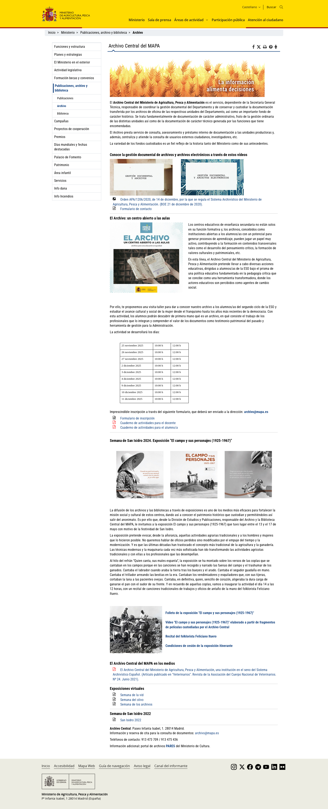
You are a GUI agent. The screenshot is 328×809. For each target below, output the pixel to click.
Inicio (51, 33)
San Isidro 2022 (130, 720)
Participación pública (228, 20)
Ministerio (137, 20)
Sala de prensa (159, 20)
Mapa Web (86, 766)
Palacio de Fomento (67, 157)
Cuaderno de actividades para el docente (148, 423)
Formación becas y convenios (74, 78)
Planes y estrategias (68, 55)
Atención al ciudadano (265, 20)
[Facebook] (254, 47)
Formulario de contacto (136, 209)
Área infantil (62, 173)
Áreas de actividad (189, 20)
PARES (170, 746)
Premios (59, 137)
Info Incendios (63, 196)
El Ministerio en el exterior (72, 62)
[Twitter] (260, 47)
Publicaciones (65, 98)
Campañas (61, 121)
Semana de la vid (132, 695)
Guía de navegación (114, 766)
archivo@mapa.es (256, 412)
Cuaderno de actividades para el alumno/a (149, 428)
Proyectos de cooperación (71, 129)
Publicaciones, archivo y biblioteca (103, 33)
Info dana (60, 188)
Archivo (61, 106)
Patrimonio (61, 165)
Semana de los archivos (136, 704)
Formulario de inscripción (137, 418)
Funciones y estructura (69, 47)
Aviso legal (142, 766)
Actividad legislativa (68, 70)
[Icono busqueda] (281, 7)
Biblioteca (63, 113)
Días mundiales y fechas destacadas (70, 147)
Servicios (60, 181)
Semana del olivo (132, 700)
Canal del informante (170, 766)
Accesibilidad (64, 766)
